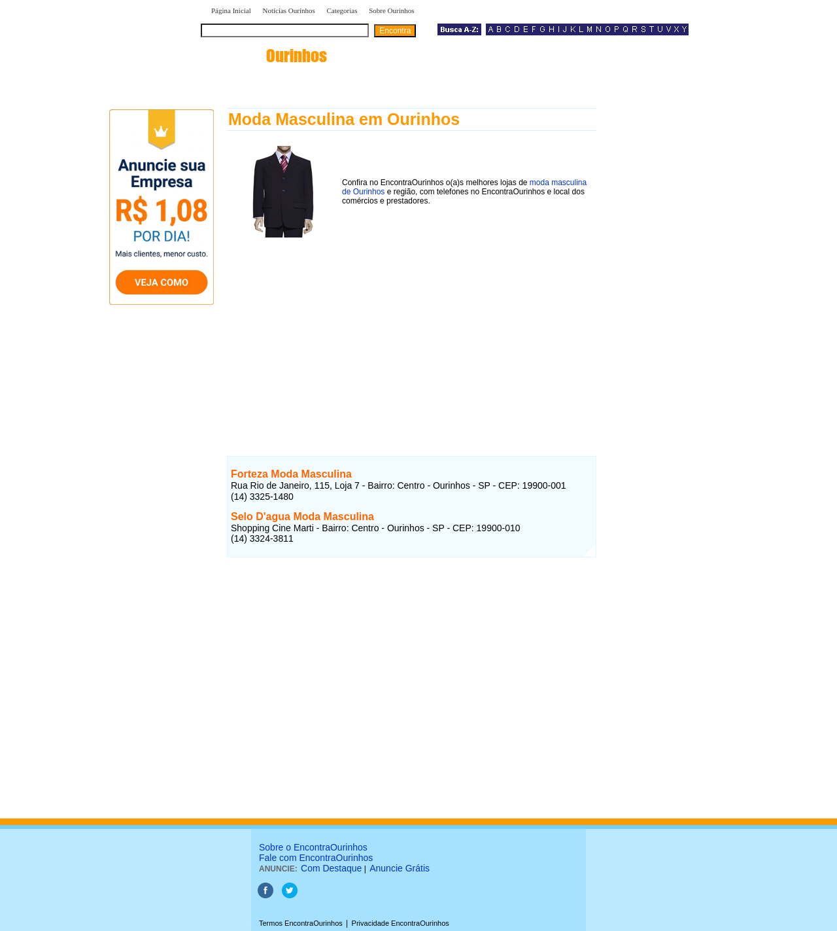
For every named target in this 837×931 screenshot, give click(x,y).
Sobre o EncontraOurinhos (313, 847)
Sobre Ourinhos (391, 10)
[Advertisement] (411, 333)
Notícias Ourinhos (288, 10)
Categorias (341, 10)
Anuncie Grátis (399, 868)
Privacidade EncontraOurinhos (400, 923)
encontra (266, 55)
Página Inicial (231, 10)
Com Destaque (331, 868)
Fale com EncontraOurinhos (316, 857)
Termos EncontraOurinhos (301, 923)
